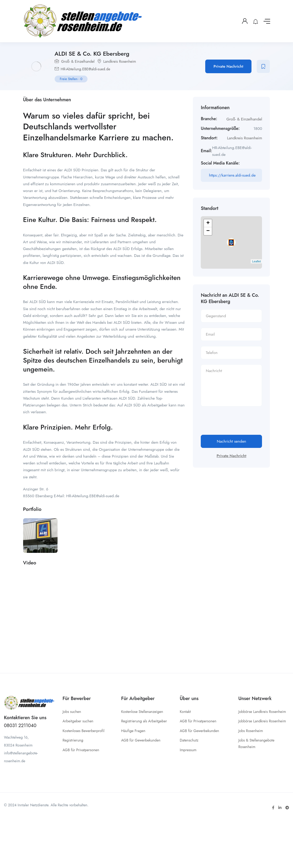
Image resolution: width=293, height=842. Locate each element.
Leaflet (256, 261)
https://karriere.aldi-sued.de (232, 175)
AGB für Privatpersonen (81, 750)
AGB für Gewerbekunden (141, 740)
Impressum (188, 750)
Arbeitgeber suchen (78, 721)
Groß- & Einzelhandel (78, 61)
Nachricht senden (231, 441)
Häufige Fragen (133, 730)
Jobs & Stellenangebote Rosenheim (256, 743)
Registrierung (73, 740)
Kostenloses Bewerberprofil (83, 730)
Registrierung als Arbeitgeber (144, 721)
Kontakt (185, 711)
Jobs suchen (72, 711)
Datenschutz (189, 740)
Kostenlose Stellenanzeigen (142, 711)
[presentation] (241, 424)
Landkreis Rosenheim (119, 61)
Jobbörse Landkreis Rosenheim (262, 711)
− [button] (208, 231)
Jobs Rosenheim (250, 730)
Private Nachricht (228, 66)
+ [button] (208, 223)
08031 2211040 (20, 725)
